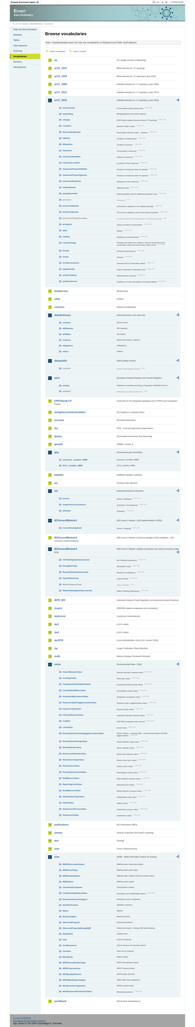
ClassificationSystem (72, 887)
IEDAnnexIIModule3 (65, 537)
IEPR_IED (59, 600)
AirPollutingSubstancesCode (76, 560)
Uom (65, 939)
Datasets (17, 35)
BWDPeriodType (70, 870)
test (56, 840)
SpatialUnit (68, 934)
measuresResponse (72, 181)
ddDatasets (68, 328)
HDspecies (68, 144)
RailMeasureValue (71, 778)
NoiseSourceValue (71, 766)
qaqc (65, 230)
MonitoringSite (69, 916)
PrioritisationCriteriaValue (75, 772)
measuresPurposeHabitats (75, 169)
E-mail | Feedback (22, 1018)
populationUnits (70, 193)
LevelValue (68, 727)
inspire (58, 608)
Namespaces (19, 67)
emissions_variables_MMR (75, 460)
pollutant (67, 511)
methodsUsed (69, 187)
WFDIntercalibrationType (74, 962)
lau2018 (58, 640)
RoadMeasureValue (71, 790)
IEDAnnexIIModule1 (65, 520)
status (65, 351)
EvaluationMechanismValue (75, 696)
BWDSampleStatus (71, 876)
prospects (67, 224)
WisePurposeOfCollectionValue (77, 991)
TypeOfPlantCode (71, 578)
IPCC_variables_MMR (73, 465)
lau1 (56, 624)
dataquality (60, 360)
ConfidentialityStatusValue (75, 893)
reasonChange (69, 243)
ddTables (67, 334)
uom (56, 848)
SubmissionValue (71, 815)
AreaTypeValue (69, 678)
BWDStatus (68, 882)
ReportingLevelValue (72, 784)
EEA (26, 2)
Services (17, 62)
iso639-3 (66, 721)
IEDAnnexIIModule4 (65, 549)
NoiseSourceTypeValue (73, 760)
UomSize (67, 951)
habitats (66, 138)
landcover (60, 616)
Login (157, 2)
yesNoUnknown (70, 281)
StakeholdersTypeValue (73, 796)
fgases (58, 436)
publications (61, 824)
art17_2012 (60, 92)
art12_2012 (60, 68)
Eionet (25, 24)
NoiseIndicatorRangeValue (75, 741)
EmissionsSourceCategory (75, 899)
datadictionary (62, 315)
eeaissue (67, 340)
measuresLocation (71, 163)
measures (67, 150)
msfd (57, 656)
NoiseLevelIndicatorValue (74, 753)
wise (57, 857)
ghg (56, 452)
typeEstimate (69, 269)
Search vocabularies (58, 51)
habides (58, 475)
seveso (58, 832)
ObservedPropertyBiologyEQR (77, 928)
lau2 (56, 632)
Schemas (17, 51)
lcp (56, 648)
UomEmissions (70, 945)
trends (66, 257)
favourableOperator (72, 132)
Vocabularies (20, 56)
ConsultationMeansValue (74, 690)
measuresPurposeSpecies (75, 175)
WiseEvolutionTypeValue (74, 986)
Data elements (20, 45)
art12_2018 (60, 76)
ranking (66, 236)
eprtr (57, 378)
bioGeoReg (68, 114)
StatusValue (68, 803)
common (59, 307)
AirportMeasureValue (72, 672)
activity (66, 385)
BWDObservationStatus (74, 864)
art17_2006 (60, 84)
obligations (68, 345)
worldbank (60, 1001)
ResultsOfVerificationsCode (75, 572)
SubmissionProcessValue (74, 809)
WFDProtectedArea (71, 968)
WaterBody (68, 957)
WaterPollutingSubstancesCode (77, 590)
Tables (16, 40)
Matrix (65, 911)
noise (57, 664)
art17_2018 (60, 100)
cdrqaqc (66, 120)
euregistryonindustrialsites (69, 412)
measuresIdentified (71, 156)
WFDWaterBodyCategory (74, 980)
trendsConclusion (71, 263)
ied (56, 491)
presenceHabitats (71, 206)
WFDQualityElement (72, 974)
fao (56, 428)
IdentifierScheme (70, 905)
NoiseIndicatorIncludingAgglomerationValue (83, 733)
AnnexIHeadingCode (72, 528)
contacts (67, 322)
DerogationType (70, 566)
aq (55, 60)
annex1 (66, 498)
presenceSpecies (71, 212)
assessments (69, 108)
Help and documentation (25, 29)
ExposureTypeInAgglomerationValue (79, 702)
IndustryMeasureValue (73, 715)
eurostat (59, 420)
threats (66, 251)
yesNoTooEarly (70, 275)
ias (56, 483)
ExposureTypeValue (72, 709)
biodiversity (61, 291)
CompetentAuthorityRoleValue (77, 684)
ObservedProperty (71, 922)
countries (67, 126)
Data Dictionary (36, 24)
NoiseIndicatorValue (72, 747)
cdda (57, 299)
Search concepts (79, 51)
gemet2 (58, 444)
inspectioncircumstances (74, 504)
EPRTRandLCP (63, 401)
